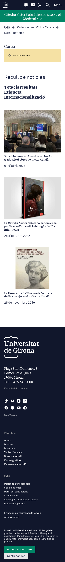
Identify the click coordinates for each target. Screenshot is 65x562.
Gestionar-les (16, 556)
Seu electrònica (12, 488)
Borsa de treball (13, 456)
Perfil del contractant (16, 492)
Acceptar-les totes (19, 549)
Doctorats (9, 448)
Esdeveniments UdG (15, 464)
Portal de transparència (17, 484)
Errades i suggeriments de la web (22, 513)
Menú (58, 5)
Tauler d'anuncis (13, 452)
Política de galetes (14, 503)
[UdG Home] (5, 5)
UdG (7, 27)
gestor (51, 536)
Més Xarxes (10, 415)
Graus (7, 440)
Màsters (8, 444)
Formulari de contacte (16, 388)
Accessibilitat (11, 496)
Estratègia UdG (12, 460)
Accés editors (11, 517)
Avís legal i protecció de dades (21, 499)
